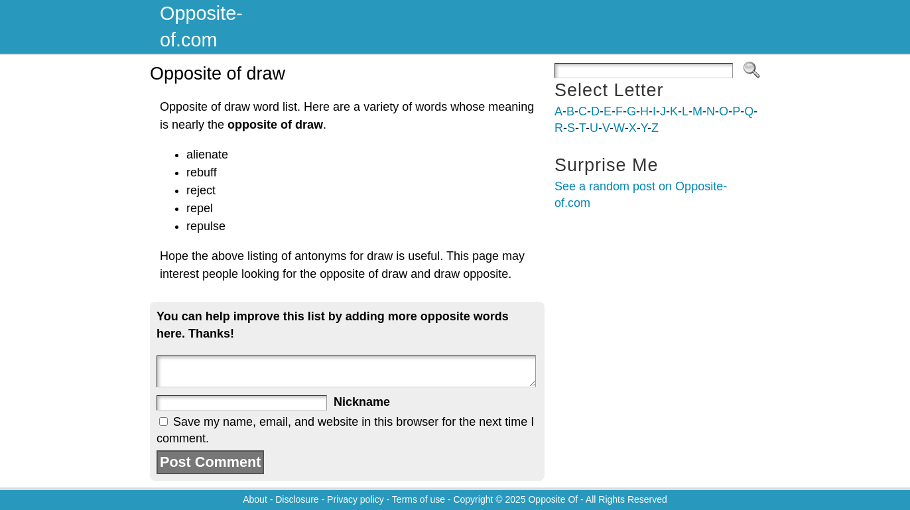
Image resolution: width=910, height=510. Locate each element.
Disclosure (296, 499)
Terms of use (418, 499)
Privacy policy (355, 499)
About (255, 499)
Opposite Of (553, 499)
